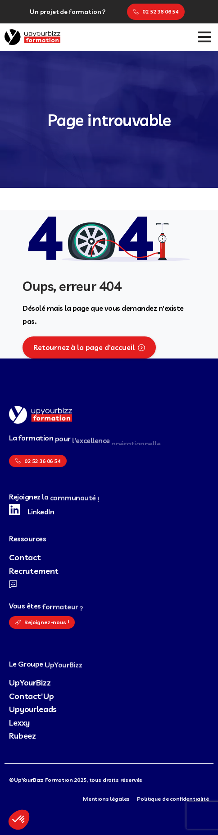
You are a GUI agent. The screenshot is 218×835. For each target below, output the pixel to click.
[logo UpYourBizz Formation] (40, 415)
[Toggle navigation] (204, 37)
